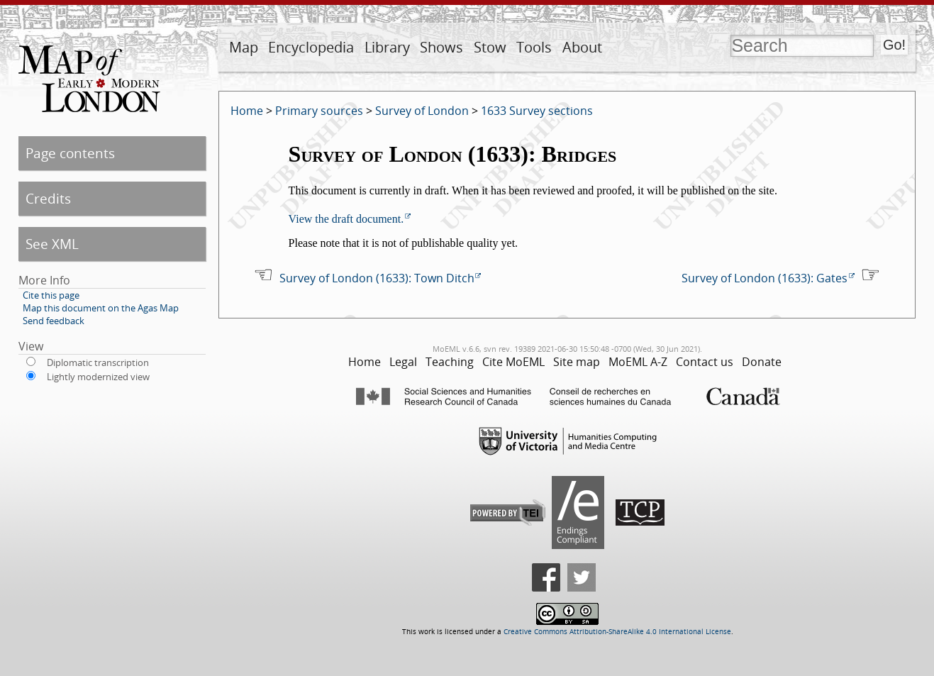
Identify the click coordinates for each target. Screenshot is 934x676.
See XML (52, 243)
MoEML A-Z (637, 362)
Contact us (704, 362)
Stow (490, 47)
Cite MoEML (513, 362)
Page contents (70, 152)
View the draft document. (346, 219)
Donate (762, 362)
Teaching (450, 362)
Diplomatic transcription (98, 362)
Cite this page (51, 295)
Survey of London (422, 110)
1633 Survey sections (537, 110)
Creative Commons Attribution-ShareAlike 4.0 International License (617, 631)
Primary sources (319, 110)
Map (243, 47)
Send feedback (53, 320)
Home (246, 110)
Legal (403, 362)
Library (387, 47)
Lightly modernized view (98, 376)
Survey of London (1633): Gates (764, 278)
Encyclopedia (311, 47)
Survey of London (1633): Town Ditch (376, 278)
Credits (48, 198)
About (582, 47)
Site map (576, 362)
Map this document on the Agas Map (101, 307)
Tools (534, 47)
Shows (441, 47)
